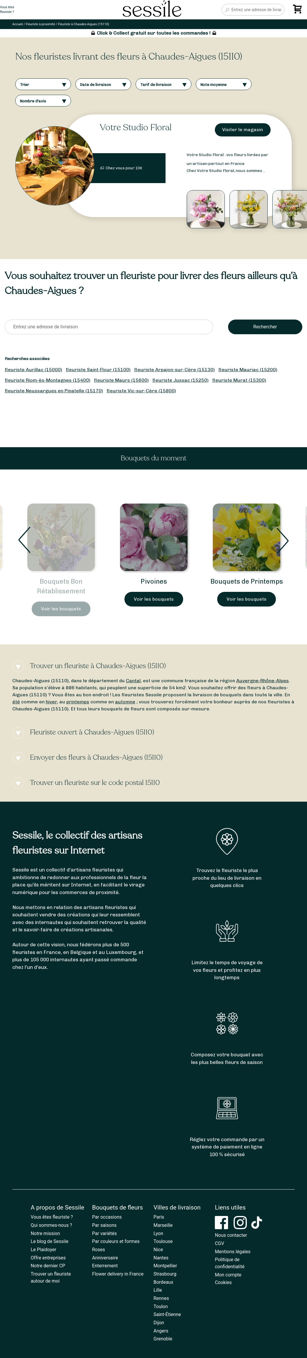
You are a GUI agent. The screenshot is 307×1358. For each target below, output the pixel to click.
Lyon (158, 1233)
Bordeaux (163, 1282)
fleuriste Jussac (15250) (180, 380)
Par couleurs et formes (116, 1241)
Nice (158, 1249)
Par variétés (104, 1233)
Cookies (223, 1282)
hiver (51, 702)
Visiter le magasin (242, 129)
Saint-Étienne (167, 1314)
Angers (161, 1331)
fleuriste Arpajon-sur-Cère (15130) (174, 369)
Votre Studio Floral (135, 127)
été (16, 702)
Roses (98, 1249)
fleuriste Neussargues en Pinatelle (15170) (54, 390)
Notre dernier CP (48, 1266)
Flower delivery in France (118, 1274)
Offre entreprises (48, 1258)
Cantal (133, 680)
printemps (77, 702)
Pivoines (154, 581)
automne (125, 702)
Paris (159, 1217)
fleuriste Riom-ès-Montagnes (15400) (47, 380)
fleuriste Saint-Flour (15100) (98, 369)
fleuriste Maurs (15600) (121, 380)
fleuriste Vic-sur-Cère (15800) (141, 390)
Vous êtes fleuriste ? (52, 1217)
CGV (219, 1243)
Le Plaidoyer (43, 1249)
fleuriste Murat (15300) (239, 380)
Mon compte (228, 1275)
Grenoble (163, 1339)
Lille (158, 1290)
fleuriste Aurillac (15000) (33, 369)
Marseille (163, 1225)
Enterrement (105, 1266)
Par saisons (104, 1225)
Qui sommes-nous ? (51, 1225)
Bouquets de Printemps (246, 581)
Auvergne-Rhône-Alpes (262, 680)
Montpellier (165, 1266)
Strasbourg (165, 1274)
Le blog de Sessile (49, 1241)
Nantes (161, 1258)
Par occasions (107, 1217)
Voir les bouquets (61, 609)
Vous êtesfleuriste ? (7, 9)
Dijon (159, 1322)
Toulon (161, 1306)
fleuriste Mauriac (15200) (247, 369)
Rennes (161, 1298)
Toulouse (163, 1241)
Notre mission (45, 1233)
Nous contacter (231, 1235)
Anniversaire (105, 1258)
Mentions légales (232, 1251)
